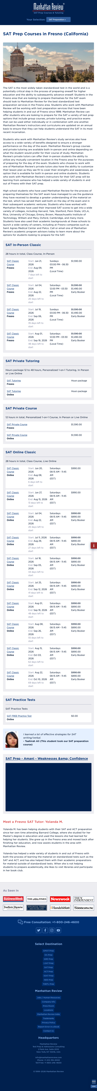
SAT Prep (48, 967)
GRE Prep (48, 959)
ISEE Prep (48, 980)
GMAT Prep (48, 951)
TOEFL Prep (48, 984)
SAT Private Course (17, 424)
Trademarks (48, 1018)
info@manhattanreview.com (48, 1057)
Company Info (48, 1002)
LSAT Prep (48, 963)
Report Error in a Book (48, 1027)
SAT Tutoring (14, 380)
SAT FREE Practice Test (19, 716)
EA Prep (48, 955)
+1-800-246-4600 (65, 922)
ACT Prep (48, 972)
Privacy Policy (48, 1023)
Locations (48, 1010)
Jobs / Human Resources (48, 998)
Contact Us (48, 1031)
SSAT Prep (48, 976)
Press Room (48, 1006)
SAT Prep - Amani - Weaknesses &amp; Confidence (47, 758)
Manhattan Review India (48, 1014)
